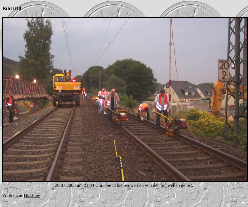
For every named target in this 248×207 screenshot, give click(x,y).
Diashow (32, 195)
